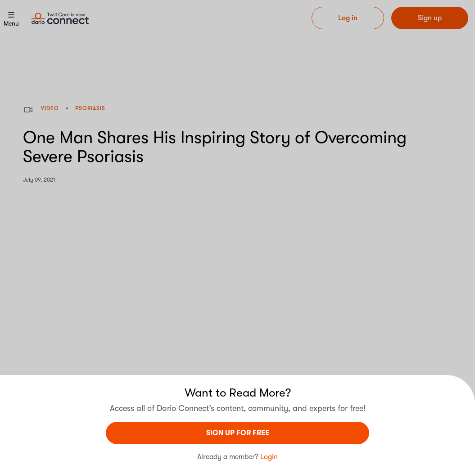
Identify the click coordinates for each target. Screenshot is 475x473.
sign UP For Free (237, 433)
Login (269, 457)
